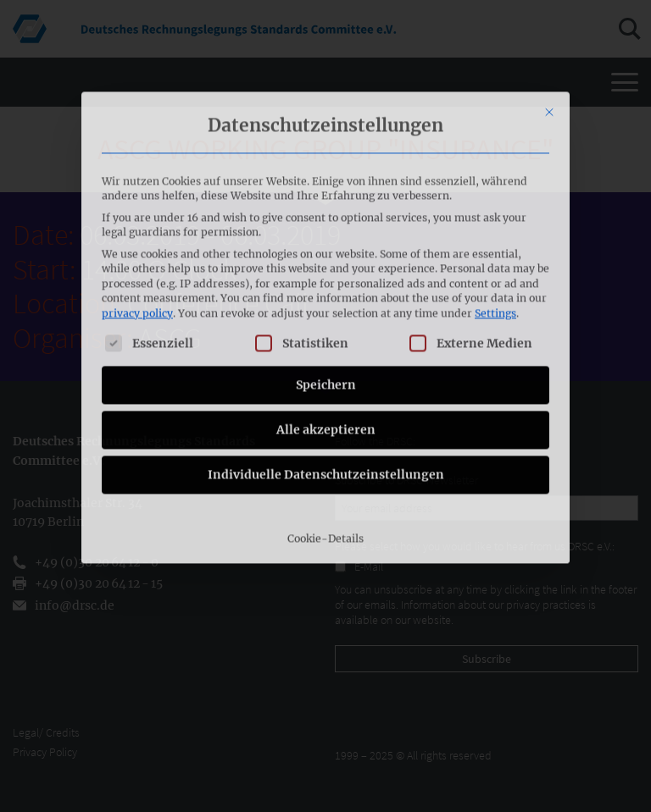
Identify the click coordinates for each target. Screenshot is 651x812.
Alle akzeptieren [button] (326, 321)
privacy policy (137, 205)
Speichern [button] (326, 276)
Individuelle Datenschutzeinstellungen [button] (326, 366)
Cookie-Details (325, 430)
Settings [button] (495, 205)
